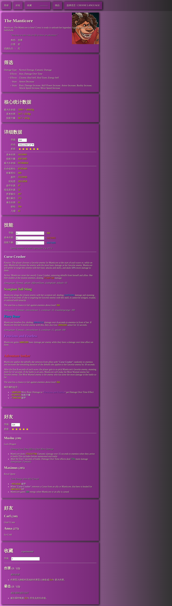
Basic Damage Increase (30, 85)
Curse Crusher (15, 257)
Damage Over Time (33, 74)
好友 (8, 416)
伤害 (20, 40)
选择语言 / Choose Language (83, 5)
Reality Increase (84, 85)
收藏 (8, 550)
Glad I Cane (9, 522)
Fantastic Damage (44, 70)
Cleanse (22, 78)
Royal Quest (9, 474)
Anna (8, 528)
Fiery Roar (12, 316)
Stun (21, 74)
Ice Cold (8, 534)
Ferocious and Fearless (20, 336)
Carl (7, 516)
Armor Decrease (26, 81)
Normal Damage (26, 70)
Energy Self (53, 78)
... (5, 350)
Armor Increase (69, 85)
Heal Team (42, 78)
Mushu (9, 438)
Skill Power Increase (51, 85)
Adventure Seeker (17, 356)
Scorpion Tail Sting (18, 289)
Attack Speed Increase (29, 88)
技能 (8, 225)
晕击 (7, 586)
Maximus (11, 468)
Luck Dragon (10, 444)
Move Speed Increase (50, 88)
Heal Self (32, 78)
